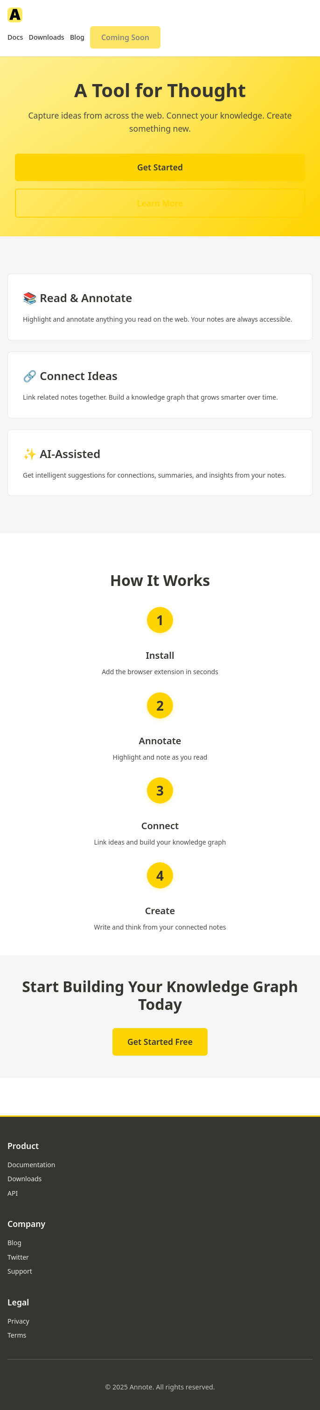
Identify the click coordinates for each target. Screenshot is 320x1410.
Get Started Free (160, 1041)
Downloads (46, 37)
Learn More (160, 203)
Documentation (31, 1164)
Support (19, 1271)
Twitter (18, 1257)
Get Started (160, 167)
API (12, 1193)
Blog (77, 37)
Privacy (18, 1321)
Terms (16, 1335)
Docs (15, 37)
